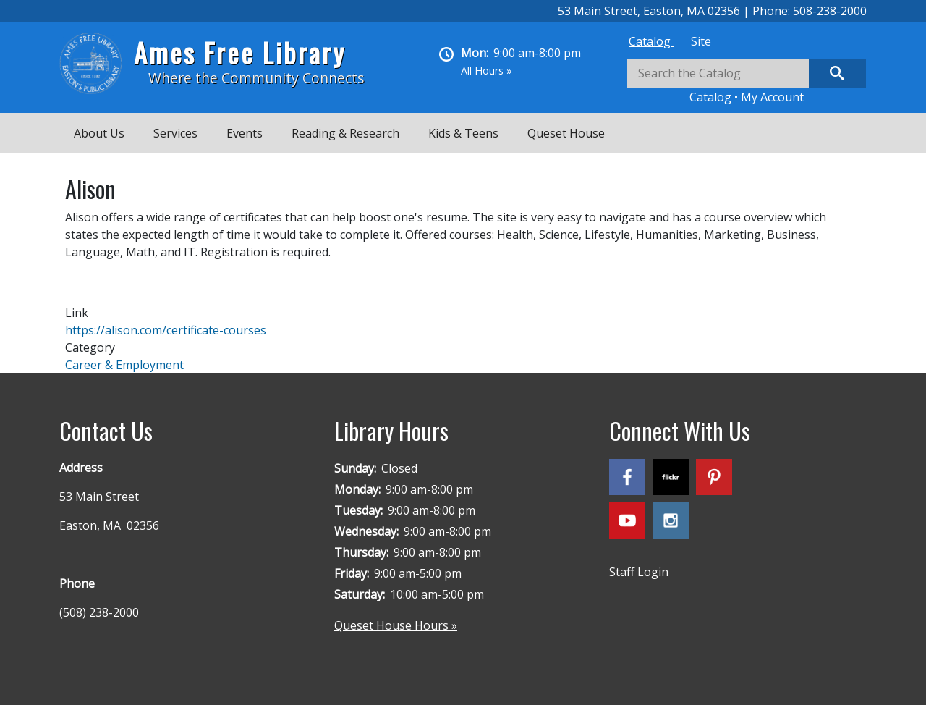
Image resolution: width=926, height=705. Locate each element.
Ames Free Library (240, 52)
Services (175, 133)
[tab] (651, 41)
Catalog (651, 41)
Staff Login (638, 572)
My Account (772, 97)
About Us (99, 133)
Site (701, 41)
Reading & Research (345, 133)
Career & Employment (124, 365)
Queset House (566, 133)
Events (244, 133)
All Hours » (486, 70)
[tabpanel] (746, 82)
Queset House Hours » (395, 625)
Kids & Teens (463, 133)
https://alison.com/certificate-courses (165, 330)
